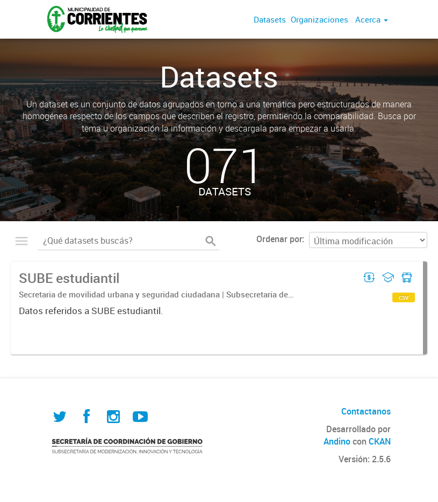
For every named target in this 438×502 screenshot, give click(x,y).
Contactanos (366, 411)
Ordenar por (279, 239)
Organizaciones (319, 19)
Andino (337, 441)
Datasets (270, 19)
